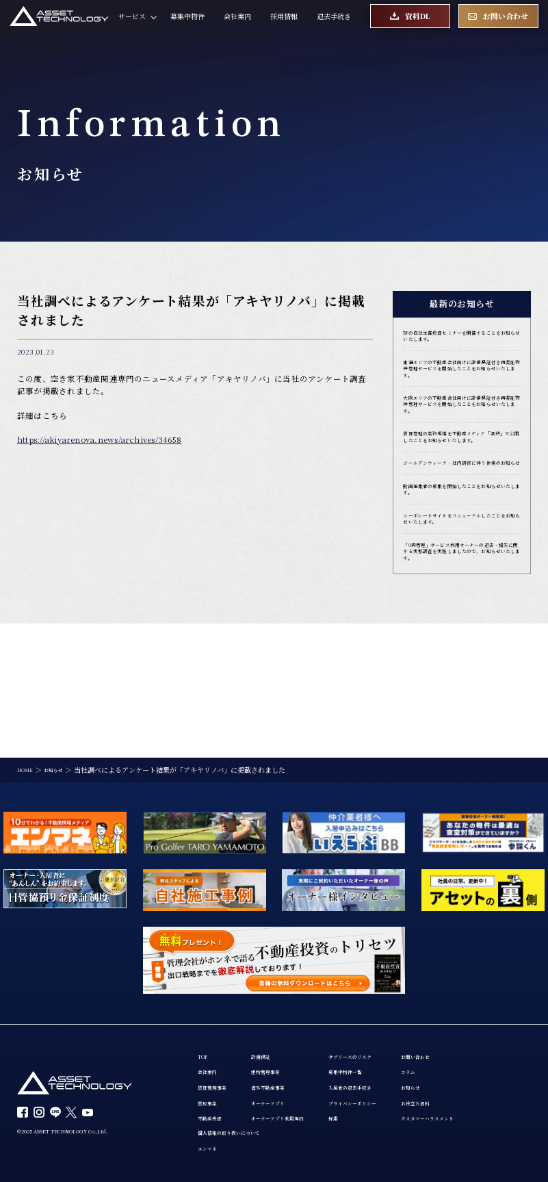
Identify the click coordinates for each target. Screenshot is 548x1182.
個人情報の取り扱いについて (242, 1128)
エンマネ (211, 1147)
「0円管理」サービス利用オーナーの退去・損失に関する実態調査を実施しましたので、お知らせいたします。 (460, 651)
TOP (205, 1035)
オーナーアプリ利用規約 (300, 1111)
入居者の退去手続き (393, 1073)
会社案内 (237, 25)
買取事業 (211, 1091)
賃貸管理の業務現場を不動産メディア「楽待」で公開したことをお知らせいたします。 (458, 492)
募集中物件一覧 (386, 1054)
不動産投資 (215, 1111)
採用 (369, 1111)
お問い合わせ (476, 1035)
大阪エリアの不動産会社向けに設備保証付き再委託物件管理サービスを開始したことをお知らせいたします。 (458, 441)
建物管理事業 (283, 1054)
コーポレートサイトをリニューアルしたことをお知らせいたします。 (458, 605)
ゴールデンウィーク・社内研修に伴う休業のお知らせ (458, 533)
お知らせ (469, 1073)
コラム (466, 1054)
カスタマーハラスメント (493, 1111)
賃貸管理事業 (218, 1073)
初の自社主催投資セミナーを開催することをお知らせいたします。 (458, 339)
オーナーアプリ (287, 1091)
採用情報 (284, 25)
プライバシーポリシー (397, 1091)
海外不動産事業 (287, 1073)
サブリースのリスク (393, 1035)
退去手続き (334, 25)
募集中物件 (187, 25)
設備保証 (277, 1035)
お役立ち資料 (476, 1091)
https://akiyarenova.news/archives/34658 (99, 439)
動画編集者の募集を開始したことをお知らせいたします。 (458, 570)
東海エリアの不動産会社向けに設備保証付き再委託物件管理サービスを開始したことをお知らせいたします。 (458, 385)
